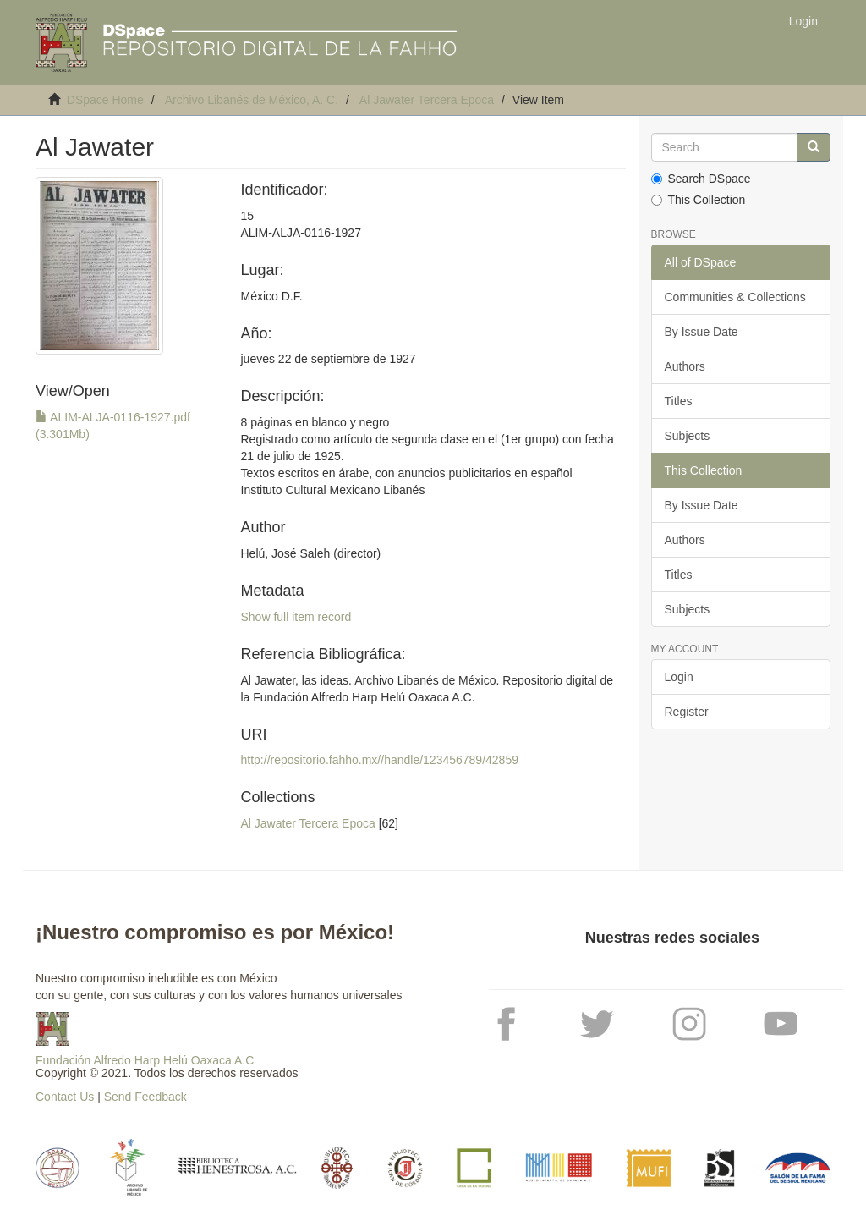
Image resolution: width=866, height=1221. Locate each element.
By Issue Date (701, 331)
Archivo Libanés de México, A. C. (251, 100)
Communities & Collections (735, 297)
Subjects (687, 436)
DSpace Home (105, 100)
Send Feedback (145, 1096)
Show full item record (296, 617)
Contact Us (65, 1096)
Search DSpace (701, 178)
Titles (679, 401)
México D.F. (272, 296)
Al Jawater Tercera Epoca (426, 100)
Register (687, 711)
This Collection (698, 199)
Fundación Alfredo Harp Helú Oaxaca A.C (145, 1060)
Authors (685, 366)
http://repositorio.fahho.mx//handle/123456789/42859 (379, 760)
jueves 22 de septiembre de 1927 (328, 359)
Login (679, 677)
